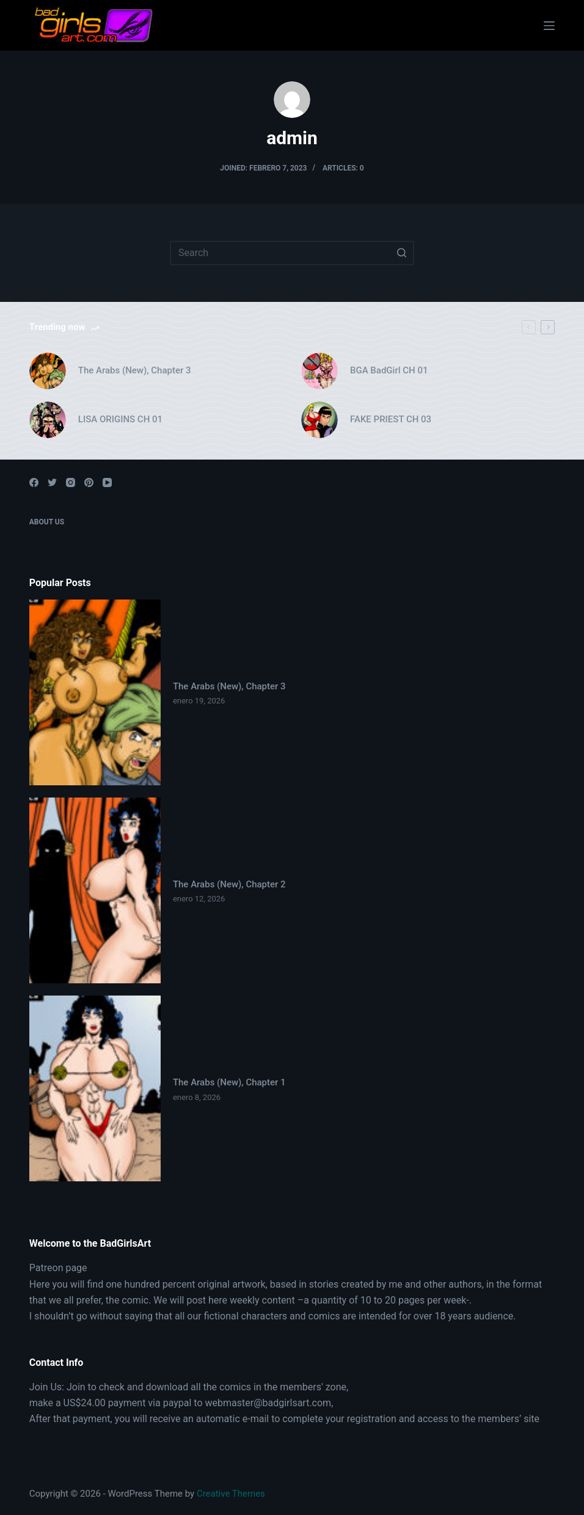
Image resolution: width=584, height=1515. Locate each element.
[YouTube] (107, 482)
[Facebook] (33, 482)
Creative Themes (231, 1493)
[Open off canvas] (549, 25)
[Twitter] (52, 482)
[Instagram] (70, 482)
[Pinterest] (88, 482)
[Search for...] (292, 253)
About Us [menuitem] (46, 522)
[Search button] (402, 253)
